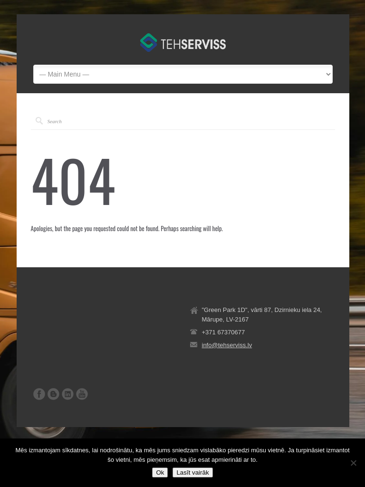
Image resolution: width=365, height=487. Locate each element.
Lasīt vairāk (192, 472)
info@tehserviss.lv (227, 345)
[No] (353, 463)
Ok (160, 472)
